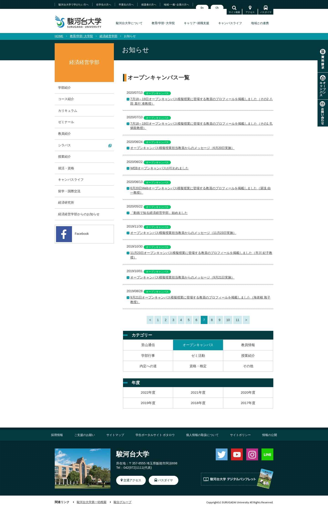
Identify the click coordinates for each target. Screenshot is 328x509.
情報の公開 (269, 435)
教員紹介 (64, 133)
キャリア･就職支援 (196, 23)
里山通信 (148, 345)
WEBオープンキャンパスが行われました (159, 168)
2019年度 (148, 403)
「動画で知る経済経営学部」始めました (159, 213)
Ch (217, 7)
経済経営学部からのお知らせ (79, 214)
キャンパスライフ (230, 23)
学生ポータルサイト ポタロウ (155, 435)
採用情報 (57, 435)
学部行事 (148, 355)
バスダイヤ (266, 12)
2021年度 (198, 392)
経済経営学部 (108, 36)
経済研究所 (66, 202)
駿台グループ (122, 502)
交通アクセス (132, 480)
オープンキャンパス (323, 86)
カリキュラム (67, 110)
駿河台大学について (129, 23)
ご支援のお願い (84, 435)
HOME (59, 36)
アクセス (250, 12)
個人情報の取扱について (202, 435)
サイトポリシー (240, 435)
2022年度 (148, 392)
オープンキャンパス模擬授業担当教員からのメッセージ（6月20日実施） (182, 148)
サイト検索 (234, 12)
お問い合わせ (323, 113)
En (202, 7)
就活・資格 (66, 168)
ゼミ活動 (198, 355)
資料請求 (323, 59)
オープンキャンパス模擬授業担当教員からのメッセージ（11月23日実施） (183, 233)
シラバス (64, 145)
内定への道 (148, 366)
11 (237, 320)
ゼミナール (66, 122)
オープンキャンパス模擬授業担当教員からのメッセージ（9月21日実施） (182, 277)
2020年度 (248, 392)
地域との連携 (260, 23)
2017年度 (248, 403)
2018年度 (198, 403)
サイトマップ (115, 435)
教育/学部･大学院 (163, 23)
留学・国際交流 (69, 191)
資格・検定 (198, 366)
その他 (248, 366)
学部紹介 (64, 87)
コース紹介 (66, 99)
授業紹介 (248, 355)
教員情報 (248, 345)
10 (228, 320)
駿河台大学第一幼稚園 (91, 502)
